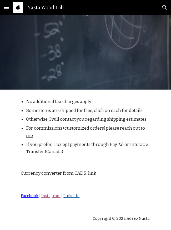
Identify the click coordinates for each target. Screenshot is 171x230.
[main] (85, 137)
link (92, 173)
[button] (6, 7)
